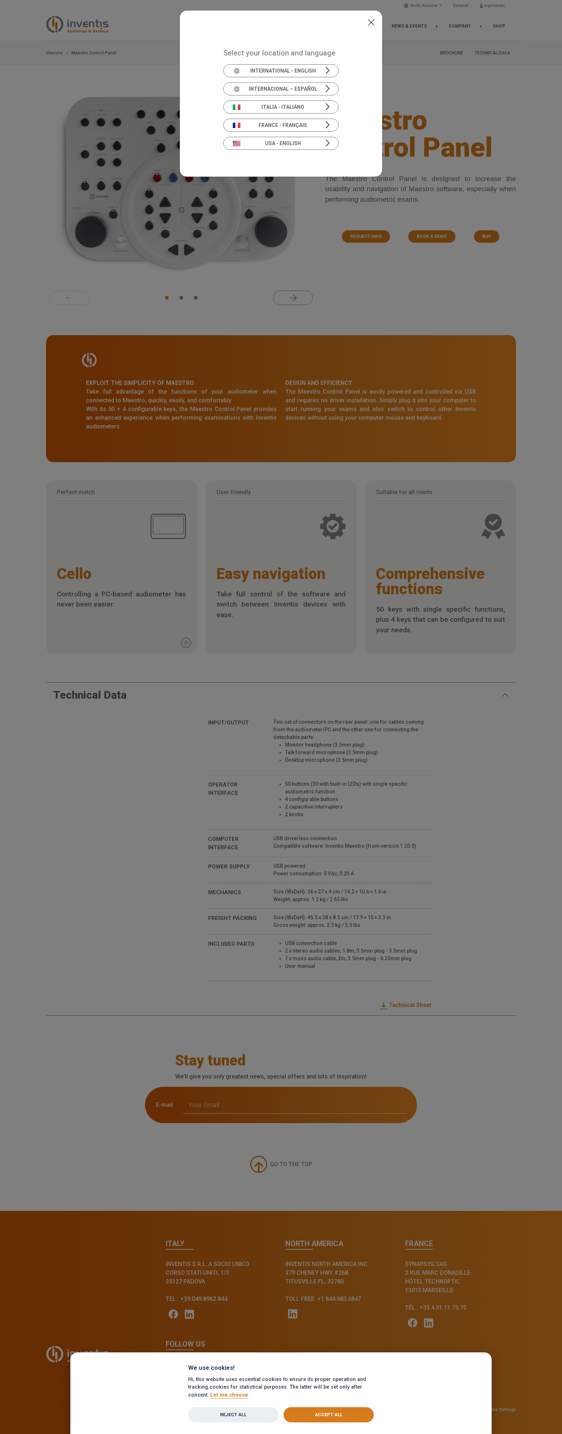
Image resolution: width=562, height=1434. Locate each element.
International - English (274, 71)
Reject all (233, 1414)
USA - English (267, 143)
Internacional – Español (275, 89)
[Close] (371, 22)
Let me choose (229, 1395)
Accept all (329, 1414)
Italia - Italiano (269, 107)
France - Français (270, 125)
